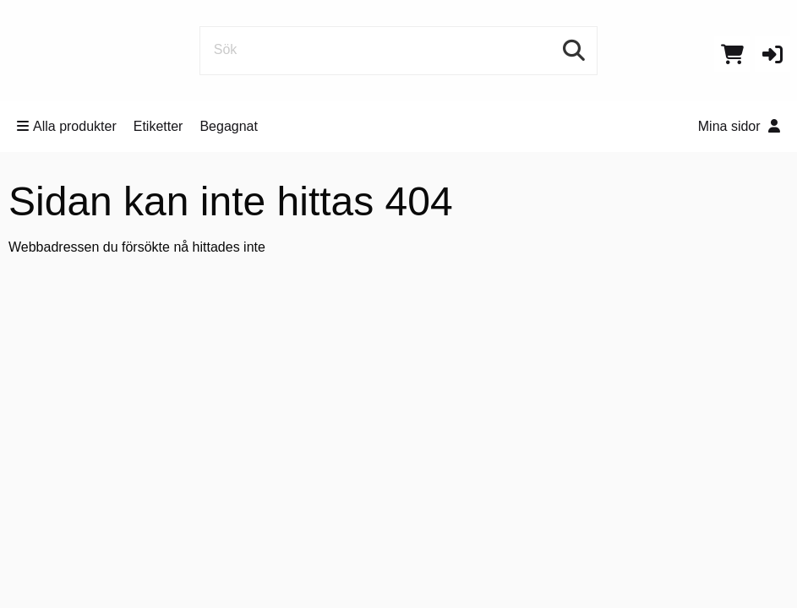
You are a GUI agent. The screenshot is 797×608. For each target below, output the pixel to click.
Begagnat (228, 126)
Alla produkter (67, 126)
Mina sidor (739, 126)
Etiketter (158, 126)
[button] (772, 54)
